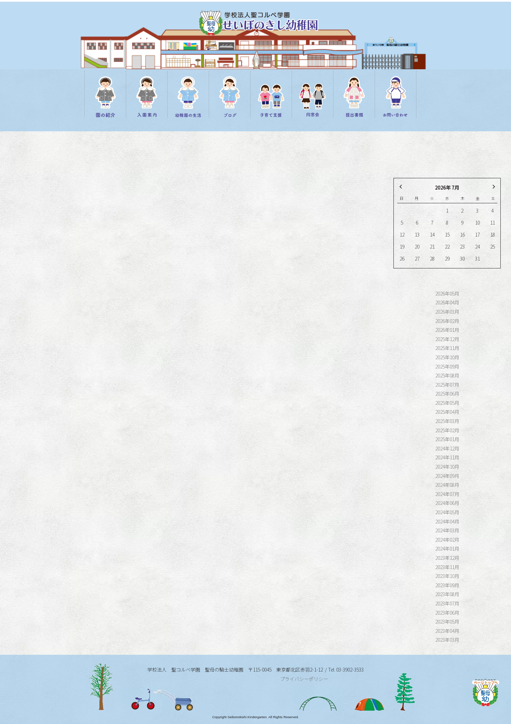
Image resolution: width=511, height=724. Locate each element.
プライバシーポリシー (304, 678)
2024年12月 (447, 448)
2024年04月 (447, 521)
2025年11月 (447, 348)
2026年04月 (447, 302)
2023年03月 (447, 639)
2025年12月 (447, 339)
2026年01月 (447, 329)
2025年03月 (447, 421)
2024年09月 (447, 475)
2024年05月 (447, 512)
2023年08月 (447, 594)
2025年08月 (447, 375)
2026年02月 (447, 320)
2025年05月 (447, 402)
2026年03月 (447, 311)
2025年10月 (447, 357)
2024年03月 (447, 530)
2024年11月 (447, 457)
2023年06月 (447, 612)
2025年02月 (447, 430)
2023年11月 (447, 567)
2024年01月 (447, 548)
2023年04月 (447, 630)
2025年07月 (447, 384)
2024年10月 (447, 466)
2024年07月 (447, 494)
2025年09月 (447, 366)
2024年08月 (447, 484)
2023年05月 (447, 621)
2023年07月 (447, 603)
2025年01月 (447, 439)
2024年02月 (447, 539)
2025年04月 (447, 411)
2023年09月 (447, 585)
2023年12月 (447, 557)
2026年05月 (447, 293)
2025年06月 (447, 393)
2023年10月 (447, 575)
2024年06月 (447, 502)
